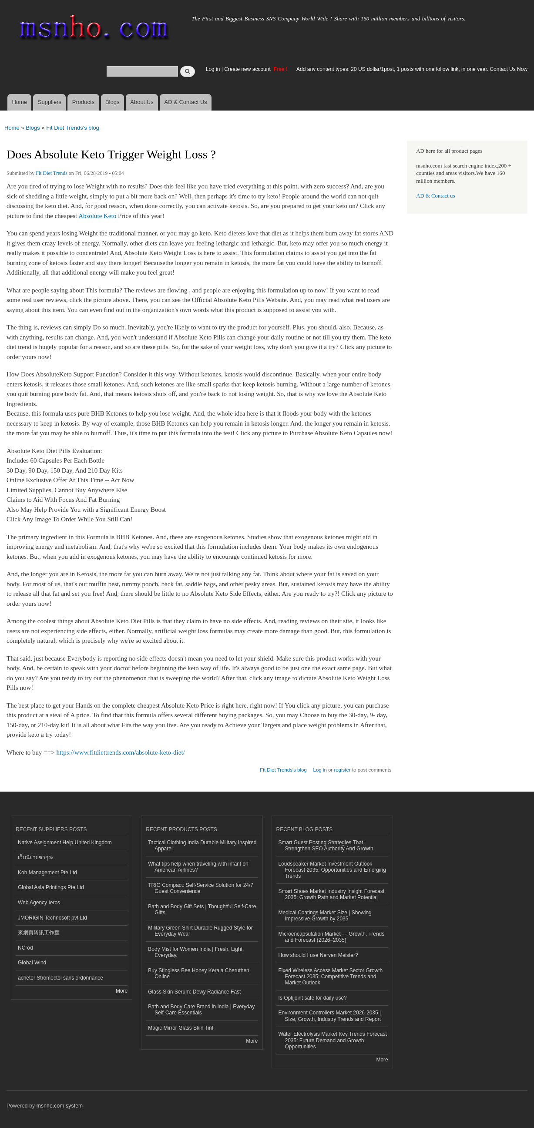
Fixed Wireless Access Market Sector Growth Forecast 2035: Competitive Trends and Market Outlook (331, 976)
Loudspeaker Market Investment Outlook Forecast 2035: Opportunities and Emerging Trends (332, 870)
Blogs (112, 102)
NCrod (25, 948)
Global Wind (32, 963)
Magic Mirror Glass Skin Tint (180, 1028)
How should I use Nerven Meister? (318, 955)
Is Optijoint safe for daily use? (313, 998)
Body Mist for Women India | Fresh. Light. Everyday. (196, 952)
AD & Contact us (435, 196)
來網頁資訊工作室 (39, 933)
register (342, 769)
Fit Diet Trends (51, 173)
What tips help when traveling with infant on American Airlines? (198, 867)
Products (83, 102)
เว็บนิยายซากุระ (36, 857)
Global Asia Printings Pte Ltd (51, 887)
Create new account (248, 69)
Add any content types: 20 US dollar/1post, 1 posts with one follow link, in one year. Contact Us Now (411, 69)
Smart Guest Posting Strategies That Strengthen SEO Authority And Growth (326, 845)
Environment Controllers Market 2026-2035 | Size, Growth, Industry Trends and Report (330, 1016)
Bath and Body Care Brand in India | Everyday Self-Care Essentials (201, 1010)
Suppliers (49, 102)
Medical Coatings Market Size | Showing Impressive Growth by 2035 (325, 916)
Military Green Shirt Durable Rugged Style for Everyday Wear (200, 931)
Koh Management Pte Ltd (47, 873)
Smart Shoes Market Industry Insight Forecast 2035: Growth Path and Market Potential (332, 894)
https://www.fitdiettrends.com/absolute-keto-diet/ (120, 752)
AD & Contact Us (186, 102)
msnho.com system (60, 1106)
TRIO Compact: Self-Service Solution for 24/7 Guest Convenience (200, 888)
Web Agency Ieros (39, 903)
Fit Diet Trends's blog (72, 127)
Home (19, 102)
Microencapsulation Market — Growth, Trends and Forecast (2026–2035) (332, 937)
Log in (213, 69)
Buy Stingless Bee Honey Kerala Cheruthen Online (198, 973)
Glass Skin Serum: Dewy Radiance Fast (194, 992)
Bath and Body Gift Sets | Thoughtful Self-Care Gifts (202, 909)
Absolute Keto (97, 215)
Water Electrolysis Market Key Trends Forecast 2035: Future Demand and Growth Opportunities (333, 1040)
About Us (141, 102)
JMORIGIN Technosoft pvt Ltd (52, 918)
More (122, 991)
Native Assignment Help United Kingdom (65, 842)
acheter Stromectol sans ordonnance (60, 978)
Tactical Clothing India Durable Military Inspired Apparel (202, 845)
